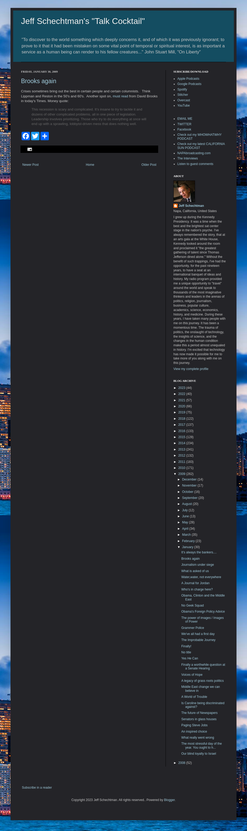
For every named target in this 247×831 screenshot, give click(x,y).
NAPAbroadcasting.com (194, 153)
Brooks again (38, 81)
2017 (182, 425)
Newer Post (30, 165)
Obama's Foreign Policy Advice (203, 611)
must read (120, 96)
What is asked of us (195, 571)
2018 (182, 418)
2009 (182, 474)
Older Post (148, 165)
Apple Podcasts (188, 79)
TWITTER (184, 124)
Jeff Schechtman (191, 206)
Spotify (182, 89)
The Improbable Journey (198, 640)
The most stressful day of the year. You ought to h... (201, 745)
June (186, 516)
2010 (182, 468)
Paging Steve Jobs (194, 725)
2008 (182, 763)
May (185, 522)
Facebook (184, 129)
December (190, 479)
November (190, 485)
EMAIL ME (184, 119)
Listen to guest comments (195, 164)
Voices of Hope (192, 675)
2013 (182, 449)
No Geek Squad (192, 605)
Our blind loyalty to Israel (198, 753)
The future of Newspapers (199, 713)
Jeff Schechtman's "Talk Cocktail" (83, 21)
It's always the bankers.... (199, 552)
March (187, 535)
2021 (182, 400)
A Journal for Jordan (195, 583)
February (188, 541)
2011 (182, 462)
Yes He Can (189, 658)
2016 (182, 431)
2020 (182, 406)
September (190, 498)
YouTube (183, 105)
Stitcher (182, 95)
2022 (182, 394)
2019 (182, 412)
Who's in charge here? (197, 589)
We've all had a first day (198, 634)
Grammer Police (192, 628)
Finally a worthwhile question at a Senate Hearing (203, 666)
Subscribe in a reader (37, 787)
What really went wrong (197, 737)
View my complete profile (190, 369)
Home (90, 165)
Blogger (169, 800)
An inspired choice (194, 731)
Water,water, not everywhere (201, 577)
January (188, 547)
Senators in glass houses (199, 719)
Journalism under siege (197, 565)
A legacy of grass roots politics (202, 681)
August (187, 504)
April (185, 528)
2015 (182, 437)
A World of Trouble (194, 697)
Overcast (183, 100)
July (185, 510)
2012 (182, 455)
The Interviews (187, 158)
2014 (182, 443)
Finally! (186, 646)
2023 (182, 388)
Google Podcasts (189, 84)
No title (186, 652)
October (188, 492)
